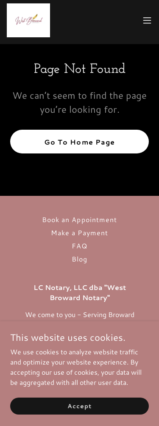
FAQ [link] (79, 246)
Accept (79, 405)
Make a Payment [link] (79, 232)
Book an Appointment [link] (79, 219)
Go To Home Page (79, 142)
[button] (147, 20)
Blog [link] (79, 259)
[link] (28, 20)
